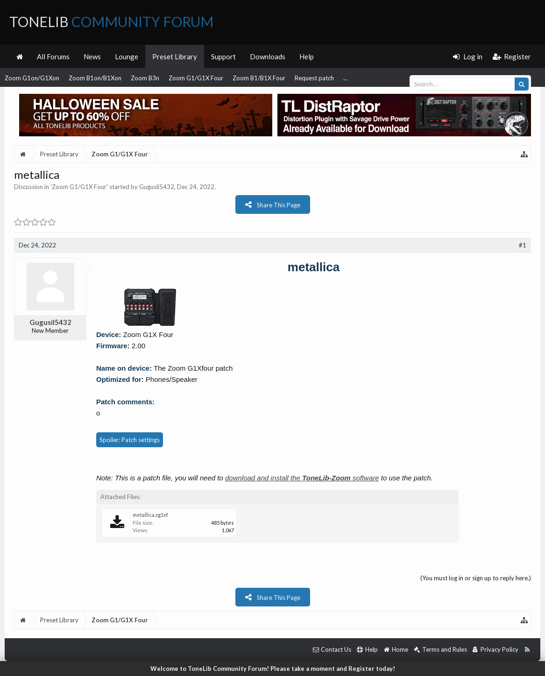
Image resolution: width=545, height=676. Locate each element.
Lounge (126, 56)
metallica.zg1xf (150, 515)
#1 (522, 245)
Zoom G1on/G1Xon (32, 78)
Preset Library (174, 56)
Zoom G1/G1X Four (196, 78)
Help (306, 56)
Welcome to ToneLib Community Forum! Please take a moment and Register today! (272, 668)
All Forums (53, 56)
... (345, 78)
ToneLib (111, 21)
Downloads (267, 56)
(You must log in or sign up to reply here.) (475, 578)
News (92, 56)
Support (223, 56)
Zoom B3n (145, 78)
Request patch (314, 78)
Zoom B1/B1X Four (259, 78)
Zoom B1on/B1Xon (95, 78)
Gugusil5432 (156, 186)
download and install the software (302, 478)
